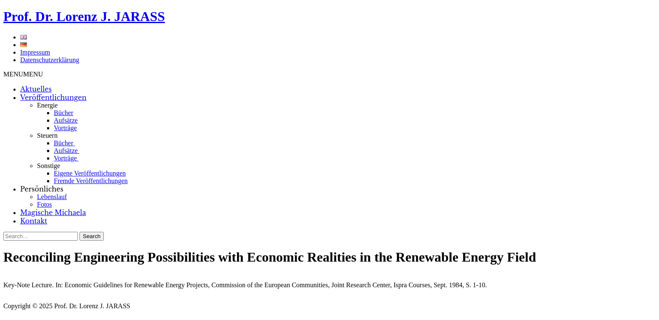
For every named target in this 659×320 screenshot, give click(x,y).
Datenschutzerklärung (49, 59)
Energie (47, 105)
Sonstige (48, 165)
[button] (23, 74)
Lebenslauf (52, 196)
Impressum (35, 52)
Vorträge (65, 127)
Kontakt (33, 221)
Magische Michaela (53, 212)
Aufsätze (66, 120)
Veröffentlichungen (53, 97)
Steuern (47, 135)
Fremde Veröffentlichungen (91, 180)
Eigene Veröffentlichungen (90, 173)
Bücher (63, 112)
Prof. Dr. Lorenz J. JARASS (84, 16)
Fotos (44, 204)
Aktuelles (36, 89)
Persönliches (41, 189)
